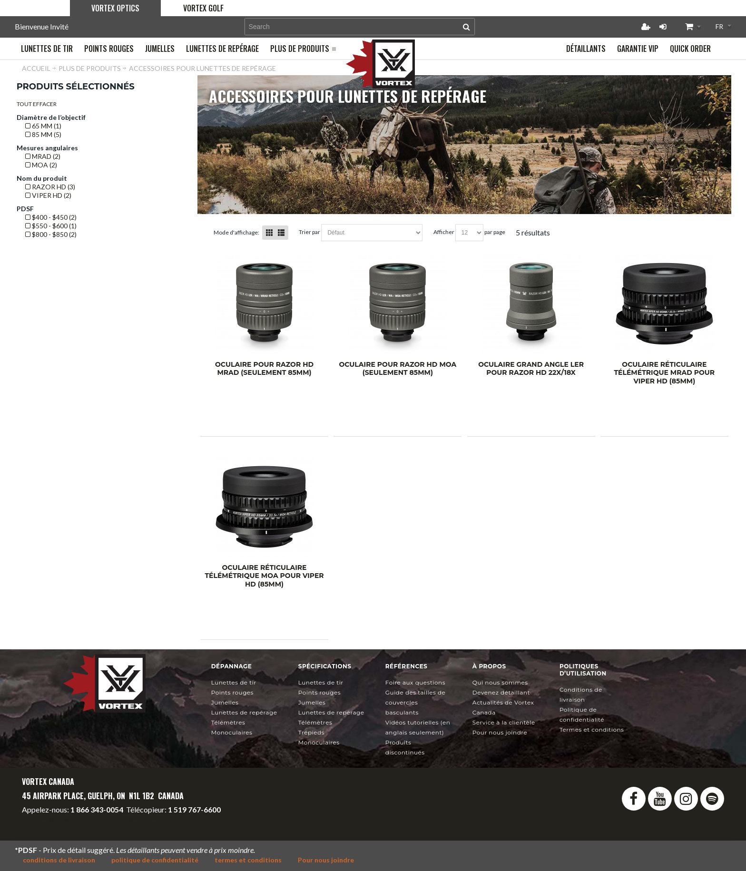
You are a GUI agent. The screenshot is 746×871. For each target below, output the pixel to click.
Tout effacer (37, 104)
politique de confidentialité (154, 860)
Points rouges (232, 692)
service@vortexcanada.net (147, 817)
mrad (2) (42, 156)
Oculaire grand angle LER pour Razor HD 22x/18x (531, 368)
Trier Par (309, 231)
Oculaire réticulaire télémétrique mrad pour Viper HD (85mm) (664, 372)
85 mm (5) (43, 134)
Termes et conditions (592, 729)
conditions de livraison (59, 860)
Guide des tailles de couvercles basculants (415, 702)
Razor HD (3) (50, 187)
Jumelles (225, 702)
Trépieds (311, 732)
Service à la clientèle (503, 722)
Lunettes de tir (233, 682)
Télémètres (228, 722)
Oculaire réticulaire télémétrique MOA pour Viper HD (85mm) (264, 575)
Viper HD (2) (48, 195)
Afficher (443, 231)
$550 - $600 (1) (51, 226)
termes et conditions (248, 860)
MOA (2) (41, 165)
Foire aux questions (415, 682)
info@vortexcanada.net (60, 817)
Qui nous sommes (500, 682)
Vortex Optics (115, 8)
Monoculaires (232, 732)
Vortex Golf (203, 8)
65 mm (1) (43, 126)
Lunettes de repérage (244, 712)
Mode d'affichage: (236, 232)
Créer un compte (645, 27)
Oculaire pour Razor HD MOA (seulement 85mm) (397, 368)
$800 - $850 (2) (51, 234)
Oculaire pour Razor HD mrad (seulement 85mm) (264, 368)
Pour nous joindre (499, 732)
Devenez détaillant (501, 692)
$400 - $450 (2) (51, 217)
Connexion (662, 27)
